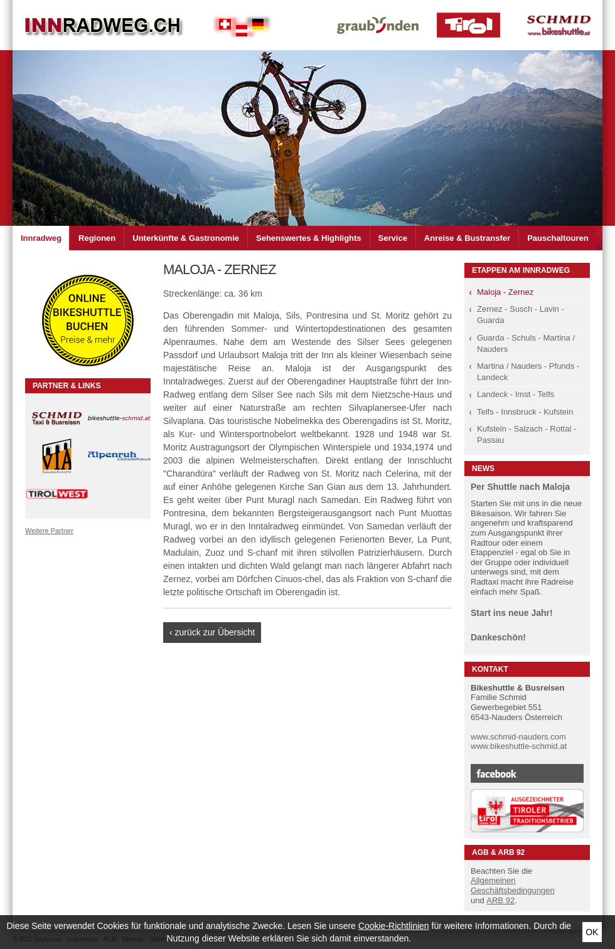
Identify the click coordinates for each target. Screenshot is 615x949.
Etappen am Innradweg (521, 270)
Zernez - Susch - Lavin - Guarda (520, 314)
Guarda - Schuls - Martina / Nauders (526, 343)
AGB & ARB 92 (498, 852)
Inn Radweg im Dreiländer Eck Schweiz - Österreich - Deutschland (104, 25)
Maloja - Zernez (505, 292)
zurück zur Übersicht (215, 632)
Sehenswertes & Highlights (308, 238)
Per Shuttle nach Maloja (520, 487)
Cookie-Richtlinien (393, 926)
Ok (592, 932)
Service (392, 238)
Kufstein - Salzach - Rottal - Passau (526, 434)
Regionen (96, 238)
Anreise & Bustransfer (467, 238)
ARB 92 (500, 900)
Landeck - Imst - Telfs (515, 394)
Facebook (527, 773)
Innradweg (41, 238)
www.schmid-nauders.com (518, 736)
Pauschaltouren (558, 238)
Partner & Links (66, 385)
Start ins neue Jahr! (512, 613)
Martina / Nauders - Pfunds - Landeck (528, 371)
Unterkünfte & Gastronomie (185, 238)
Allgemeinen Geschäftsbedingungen (513, 885)
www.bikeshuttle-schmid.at (519, 746)
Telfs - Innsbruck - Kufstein (525, 411)
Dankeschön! (498, 637)
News (483, 468)
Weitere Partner (49, 530)
